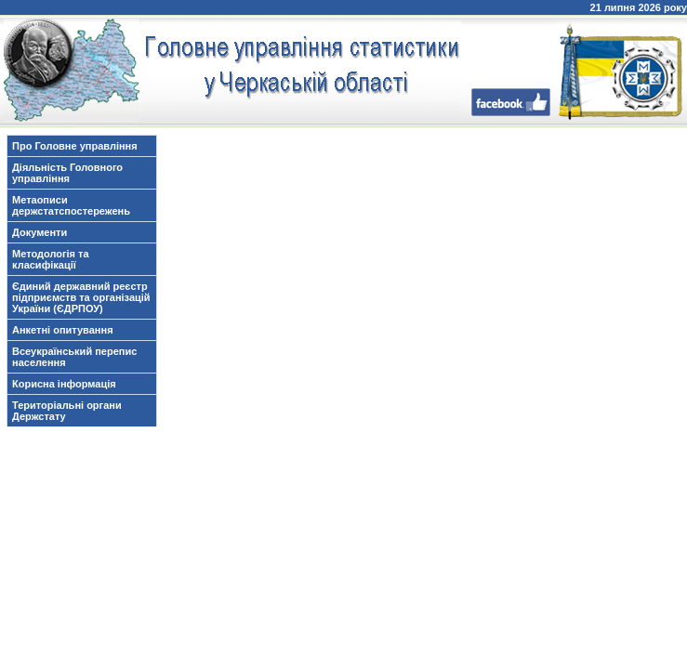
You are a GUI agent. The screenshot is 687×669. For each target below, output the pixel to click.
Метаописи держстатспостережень (71, 205)
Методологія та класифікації (50, 259)
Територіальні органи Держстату (67, 411)
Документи (39, 232)
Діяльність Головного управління (67, 173)
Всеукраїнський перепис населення (74, 357)
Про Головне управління (75, 145)
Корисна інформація (64, 383)
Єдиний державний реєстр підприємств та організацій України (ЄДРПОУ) (81, 297)
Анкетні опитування (62, 329)
